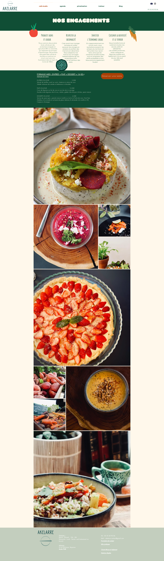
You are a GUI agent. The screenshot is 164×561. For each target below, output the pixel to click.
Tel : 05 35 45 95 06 (108, 536)
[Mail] (151, 3)
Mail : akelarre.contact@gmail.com (112, 538)
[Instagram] (155, 3)
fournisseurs (42, 60)
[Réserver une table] (112, 76)
